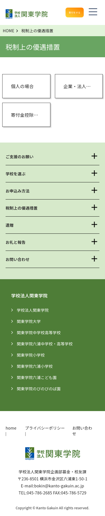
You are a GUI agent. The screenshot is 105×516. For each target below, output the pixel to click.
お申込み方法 (18, 191)
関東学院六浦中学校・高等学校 (48, 344)
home (11, 428)
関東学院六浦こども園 (40, 377)
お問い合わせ (18, 259)
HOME (8, 30)
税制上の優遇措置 (22, 208)
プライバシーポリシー (45, 428)
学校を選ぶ (15, 173)
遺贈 (10, 225)
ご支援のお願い (20, 156)
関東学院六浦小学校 (38, 366)
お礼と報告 (15, 242)
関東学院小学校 (34, 355)
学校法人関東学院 (36, 310)
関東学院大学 (32, 321)
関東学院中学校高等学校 (42, 332)
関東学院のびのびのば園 (42, 388)
